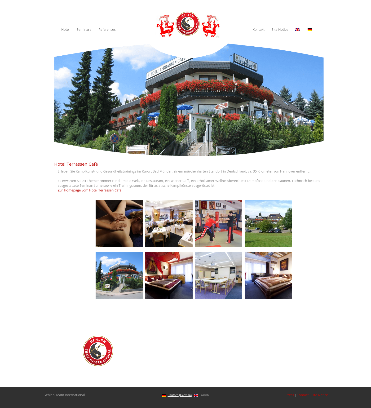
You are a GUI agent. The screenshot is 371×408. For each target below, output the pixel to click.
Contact (303, 395)
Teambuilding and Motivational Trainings (274, 354)
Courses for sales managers (264, 360)
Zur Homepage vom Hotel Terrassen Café (89, 190)
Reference (250, 370)
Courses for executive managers (267, 365)
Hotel (65, 29)
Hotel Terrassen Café (259, 375)
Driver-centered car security (264, 349)
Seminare (84, 29)
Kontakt (259, 29)
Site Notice (280, 29)
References (106, 29)
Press (290, 395)
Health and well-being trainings (266, 344)
